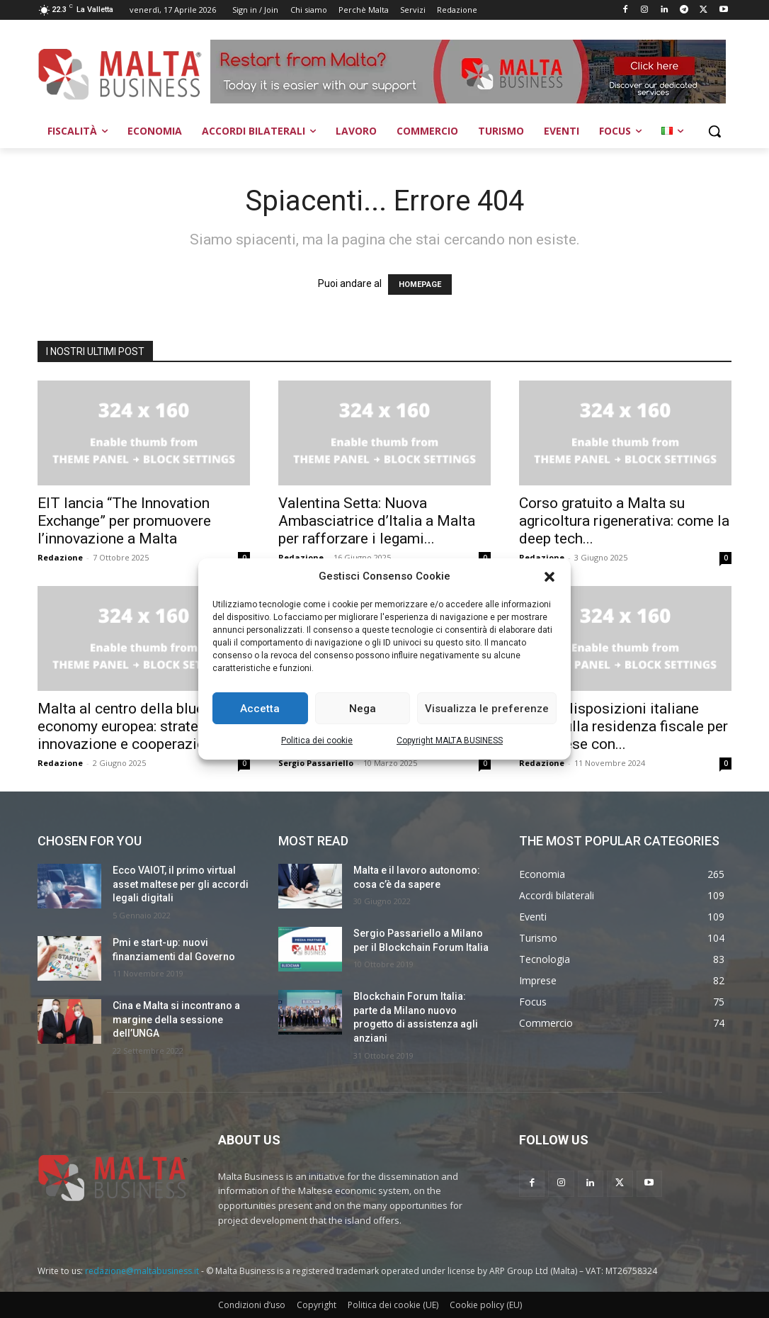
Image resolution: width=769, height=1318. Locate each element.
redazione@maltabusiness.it (142, 1271)
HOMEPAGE (420, 284)
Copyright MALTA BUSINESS (450, 740)
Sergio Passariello (315, 762)
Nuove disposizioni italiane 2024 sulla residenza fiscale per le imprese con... (623, 726)
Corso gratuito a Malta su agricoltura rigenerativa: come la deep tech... (624, 521)
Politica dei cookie (317, 740)
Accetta (260, 708)
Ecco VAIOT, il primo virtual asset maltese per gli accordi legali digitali (181, 883)
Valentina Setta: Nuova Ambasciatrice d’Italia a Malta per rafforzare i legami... (376, 521)
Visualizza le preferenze (487, 708)
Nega (362, 708)
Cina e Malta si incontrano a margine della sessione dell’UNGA (176, 1019)
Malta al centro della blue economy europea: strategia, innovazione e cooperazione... (135, 726)
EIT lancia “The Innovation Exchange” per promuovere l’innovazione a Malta (124, 521)
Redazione (60, 557)
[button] (549, 577)
